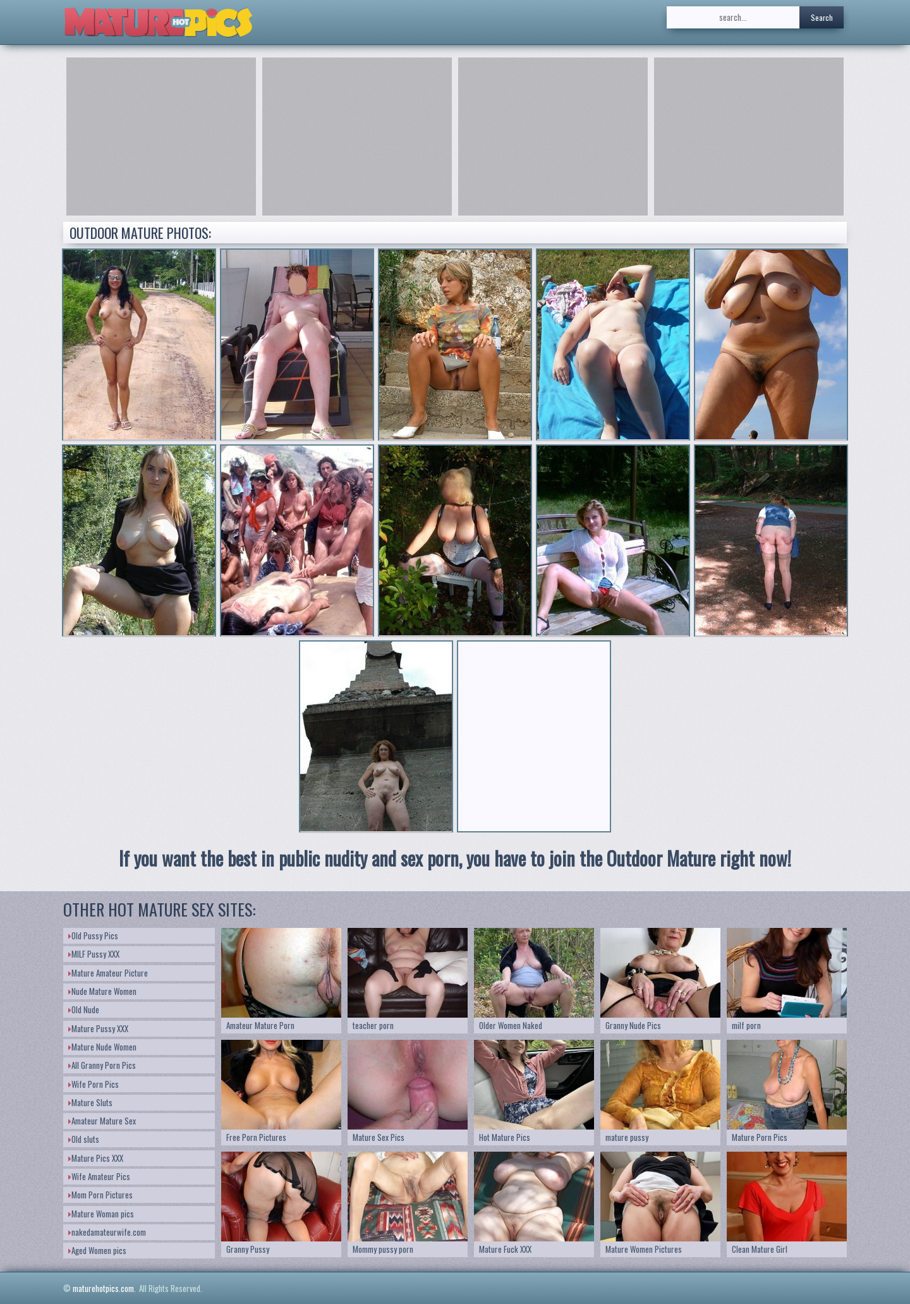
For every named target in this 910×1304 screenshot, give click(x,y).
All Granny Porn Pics (102, 1065)
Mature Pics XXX (95, 1158)
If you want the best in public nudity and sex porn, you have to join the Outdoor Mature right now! (455, 858)
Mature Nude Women (102, 1046)
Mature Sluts (90, 1102)
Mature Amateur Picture (108, 972)
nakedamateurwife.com (107, 1232)
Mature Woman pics (101, 1213)
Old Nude (83, 1009)
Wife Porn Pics (93, 1084)
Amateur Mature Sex (102, 1120)
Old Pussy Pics (93, 935)
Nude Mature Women (102, 991)
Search (822, 17)
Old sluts (83, 1139)
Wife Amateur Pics (99, 1176)
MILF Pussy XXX (93, 954)
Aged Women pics (97, 1250)
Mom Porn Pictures (100, 1194)
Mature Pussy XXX (98, 1028)
